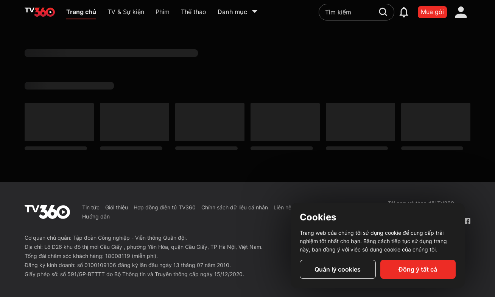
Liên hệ (282, 207)
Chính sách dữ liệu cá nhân (234, 207)
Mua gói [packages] (432, 12)
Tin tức (91, 207)
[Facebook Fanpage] (467, 221)
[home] (40, 12)
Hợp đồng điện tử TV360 (165, 207)
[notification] (403, 12)
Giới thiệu (116, 207)
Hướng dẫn (96, 216)
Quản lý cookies (337, 269)
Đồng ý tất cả (417, 269)
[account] (460, 12)
